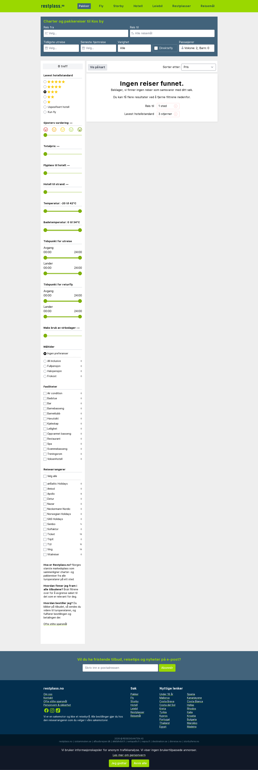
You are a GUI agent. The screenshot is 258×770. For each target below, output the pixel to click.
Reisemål (207, 6)
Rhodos (191, 708)
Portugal (164, 719)
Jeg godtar (119, 763)
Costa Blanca (195, 701)
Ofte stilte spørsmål (55, 624)
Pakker (84, 6)
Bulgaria (192, 719)
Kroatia (191, 715)
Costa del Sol (167, 705)
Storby (118, 6)
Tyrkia (163, 712)
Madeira (191, 726)
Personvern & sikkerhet (57, 705)
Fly (101, 6)
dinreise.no (176, 741)
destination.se (159, 741)
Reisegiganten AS (133, 738)
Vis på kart (97, 67)
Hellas (190, 705)
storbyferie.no (191, 741)
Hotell (138, 6)
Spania (191, 694)
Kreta (162, 708)
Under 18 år (166, 694)
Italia (190, 712)
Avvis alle (140, 763)
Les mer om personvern (129, 755)
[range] (45, 135)
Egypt (162, 726)
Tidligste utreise (54, 42)
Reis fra (49, 27)
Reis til (134, 27)
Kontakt (48, 697)
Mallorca (164, 697)
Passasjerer (186, 42)
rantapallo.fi (133, 741)
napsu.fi (146, 741)
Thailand (164, 723)
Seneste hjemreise (93, 42)
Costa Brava (166, 701)
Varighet (123, 42)
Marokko (192, 723)
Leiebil (158, 6)
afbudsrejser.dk (102, 741)
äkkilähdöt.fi (118, 741)
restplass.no (65, 741)
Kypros (163, 715)
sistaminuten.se (83, 741)
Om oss (48, 694)
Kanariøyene (194, 697)
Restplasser (181, 6)
